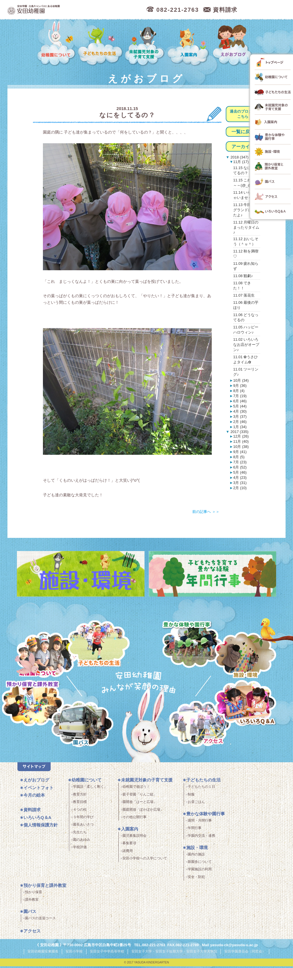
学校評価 (80, 849)
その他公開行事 (134, 819)
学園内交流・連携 (201, 838)
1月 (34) (240, 427)
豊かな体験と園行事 (193, 643)
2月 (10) (240, 488)
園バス (29, 913)
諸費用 (127, 853)
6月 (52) (240, 467)
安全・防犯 (196, 879)
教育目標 (80, 804)
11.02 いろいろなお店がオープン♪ (246, 344)
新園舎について (200, 864)
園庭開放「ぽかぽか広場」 (143, 812)
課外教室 (32, 902)
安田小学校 (74, 953)
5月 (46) (240, 472)
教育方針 (80, 796)
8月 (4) (239, 391)
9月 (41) (240, 452)
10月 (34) (241, 380)
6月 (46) (240, 401)
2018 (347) (239, 157)
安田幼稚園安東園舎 (42, 953)
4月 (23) (240, 477)
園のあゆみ (81, 842)
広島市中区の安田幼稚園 (64, 10)
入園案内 (189, 43)
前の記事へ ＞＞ (205, 512)
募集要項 (129, 845)
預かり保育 (33, 894)
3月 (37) (240, 416)
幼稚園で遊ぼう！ (136, 789)
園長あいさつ (83, 827)
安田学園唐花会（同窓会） (245, 953)
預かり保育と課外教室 (44, 887)
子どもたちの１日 (201, 789)
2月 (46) (240, 422)
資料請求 (32, 812)
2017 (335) (239, 432)
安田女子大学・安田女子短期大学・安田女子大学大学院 (174, 953)
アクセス (202, 727)
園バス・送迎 (79, 727)
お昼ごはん (196, 804)
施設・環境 (245, 656)
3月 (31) (240, 483)
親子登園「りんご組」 (139, 796)
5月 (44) (240, 406)
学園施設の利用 (200, 871)
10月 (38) (241, 446)
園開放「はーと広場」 (139, 804)
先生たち (80, 834)
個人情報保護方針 (40, 827)
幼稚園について (56, 43)
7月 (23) (240, 462)
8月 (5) (239, 457)
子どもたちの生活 (100, 43)
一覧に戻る (242, 131)
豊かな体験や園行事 (205, 816)
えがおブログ (233, 43)
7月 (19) (240, 396)
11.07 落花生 (244, 295)
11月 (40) (241, 441)
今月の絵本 (34, 797)
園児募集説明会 (134, 838)
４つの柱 (80, 812)
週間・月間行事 (200, 823)
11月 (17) (241, 162)
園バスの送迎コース (40, 920)
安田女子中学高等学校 (107, 953)
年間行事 (194, 830)
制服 (191, 796)
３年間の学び (83, 819)
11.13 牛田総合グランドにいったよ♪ (246, 210)
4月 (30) (240, 411)
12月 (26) (241, 436)
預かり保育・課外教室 (31, 704)
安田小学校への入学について (144, 861)
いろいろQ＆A (245, 704)
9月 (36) (240, 385)
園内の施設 (196, 856)
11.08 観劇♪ (243, 276)
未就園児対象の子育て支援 (145, 43)
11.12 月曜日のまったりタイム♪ (246, 227)
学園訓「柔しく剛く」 (90, 789)
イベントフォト (38, 789)
